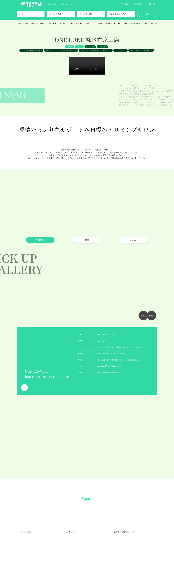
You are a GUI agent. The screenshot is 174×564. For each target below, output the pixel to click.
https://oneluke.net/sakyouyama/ (47, 376)
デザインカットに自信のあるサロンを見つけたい (95, 50)
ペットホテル (102, 47)
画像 (87, 239)
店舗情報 (40, 239)
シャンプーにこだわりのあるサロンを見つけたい (61, 50)
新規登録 (137, 4)
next (151, 315)
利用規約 (124, 4)
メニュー (134, 239)
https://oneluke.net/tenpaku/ (108, 372)
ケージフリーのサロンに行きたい (31, 50)
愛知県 (70, 47)
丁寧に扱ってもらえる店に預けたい (141, 50)
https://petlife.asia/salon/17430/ (109, 366)
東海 (79, 47)
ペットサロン (90, 47)
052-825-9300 (37, 371)
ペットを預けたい (120, 50)
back (143, 315)
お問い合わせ (152, 4)
